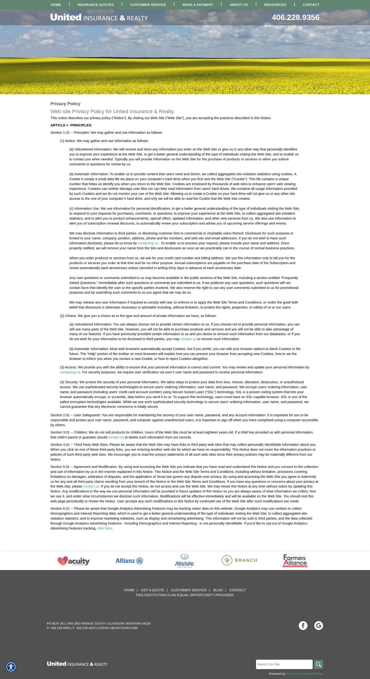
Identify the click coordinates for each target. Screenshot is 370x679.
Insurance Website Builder (304, 673)
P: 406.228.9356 (58, 628)
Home (129, 590)
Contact (237, 590)
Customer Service (189, 590)
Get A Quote (152, 590)
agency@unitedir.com (118, 628)
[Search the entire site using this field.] (284, 664)
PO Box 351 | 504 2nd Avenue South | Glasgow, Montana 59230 (99, 623)
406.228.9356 (296, 17)
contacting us (148, 243)
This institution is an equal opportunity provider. (185, 595)
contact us (188, 339)
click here (104, 528)
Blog (218, 590)
